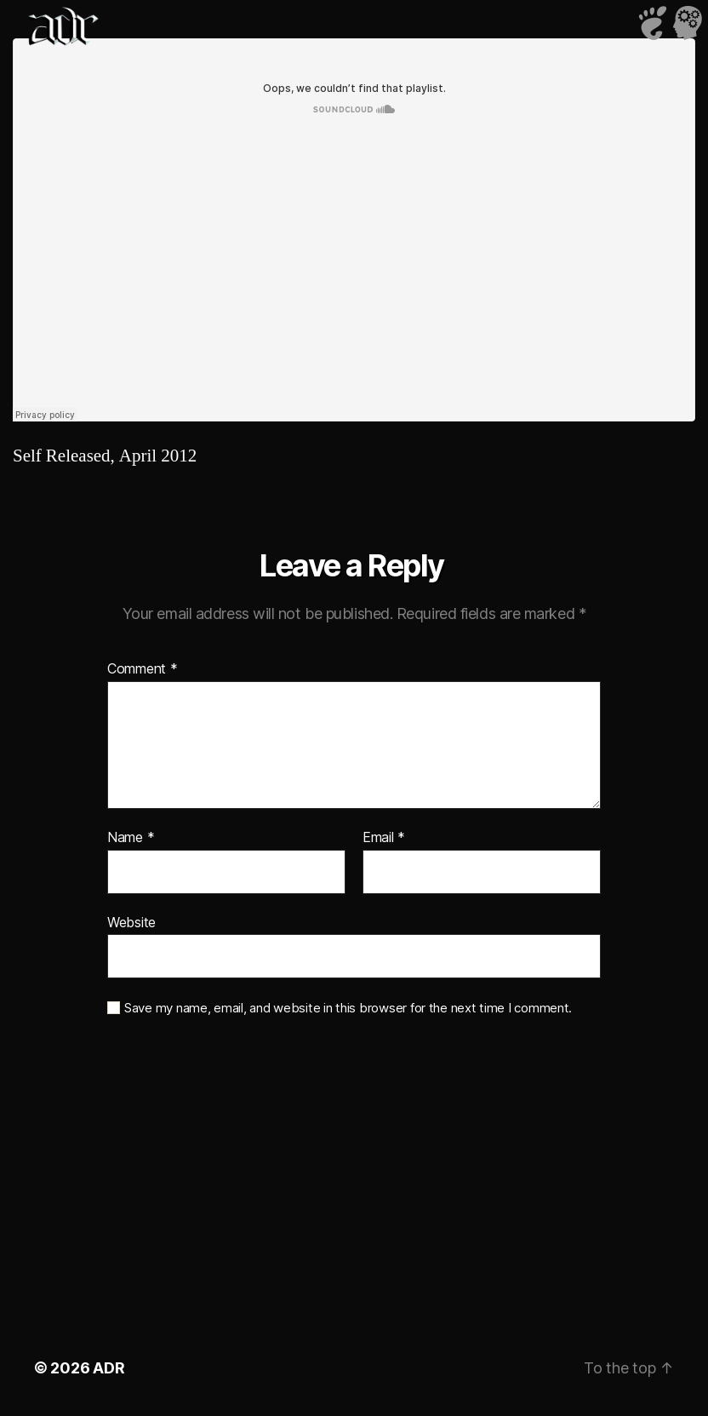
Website (131, 922)
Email (384, 838)
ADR (108, 1368)
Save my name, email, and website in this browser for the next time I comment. (348, 1008)
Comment (142, 669)
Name (130, 838)
